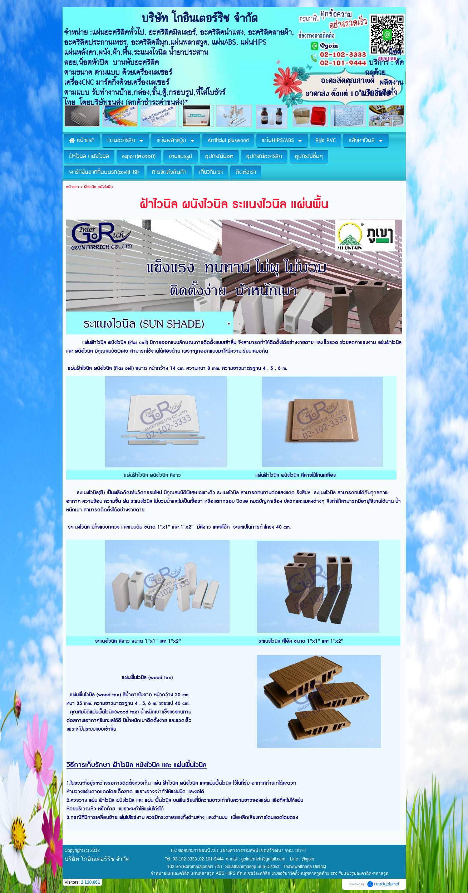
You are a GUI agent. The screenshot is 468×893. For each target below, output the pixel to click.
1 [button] (228, 323)
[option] (234, 277)
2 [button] (239, 323)
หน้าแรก (72, 187)
